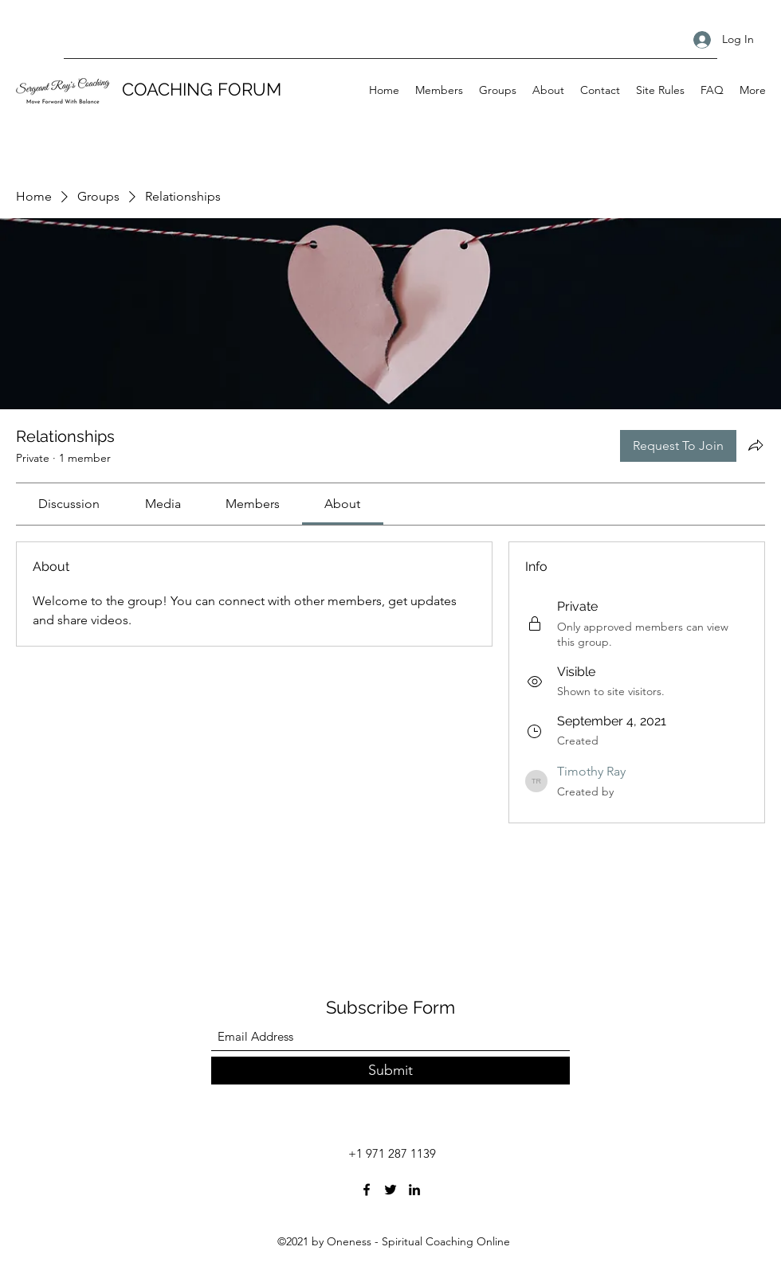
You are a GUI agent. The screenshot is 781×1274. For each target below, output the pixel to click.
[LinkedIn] (414, 1190)
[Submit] (390, 1070)
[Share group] (755, 445)
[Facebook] (367, 1190)
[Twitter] (390, 1190)
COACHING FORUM (201, 89)
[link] (69, 503)
